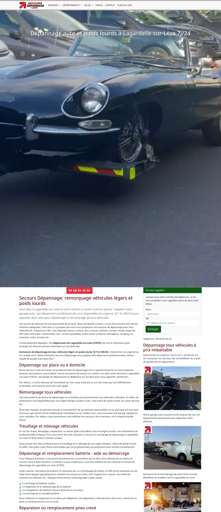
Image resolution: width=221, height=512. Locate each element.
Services (53, 5)
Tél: (147, 318)
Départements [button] (71, 5)
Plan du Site (124, 5)
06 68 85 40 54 (79, 290)
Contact (110, 5)
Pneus (99, 5)
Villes (88, 5)
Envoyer (153, 329)
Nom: (148, 309)
